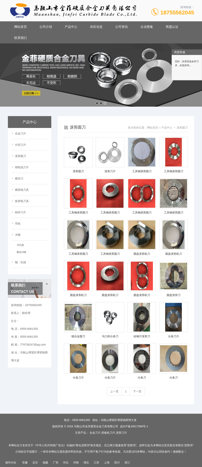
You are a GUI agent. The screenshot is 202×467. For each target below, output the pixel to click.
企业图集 (146, 26)
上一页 (114, 391)
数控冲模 (21, 252)
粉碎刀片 (20, 212)
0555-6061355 (81, 420)
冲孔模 (20, 245)
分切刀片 (20, 144)
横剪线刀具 (22, 189)
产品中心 (71, 26)
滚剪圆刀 (20, 156)
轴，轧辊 (20, 262)
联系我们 (20, 37)
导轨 (18, 223)
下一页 (137, 391)
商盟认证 (172, 26)
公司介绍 (45, 26)
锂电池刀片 (22, 167)
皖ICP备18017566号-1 (134, 426)
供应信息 (96, 26)
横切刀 (19, 178)
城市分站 (10, 462)
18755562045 (177, 12)
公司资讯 (121, 26)
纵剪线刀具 (22, 201)
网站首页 (20, 26)
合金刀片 (20, 133)
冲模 (18, 234)
